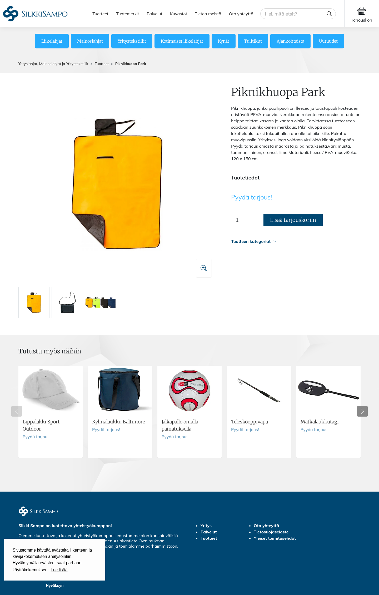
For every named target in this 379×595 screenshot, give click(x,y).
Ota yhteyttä (241, 13)
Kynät (223, 41)
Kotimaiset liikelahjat (182, 41)
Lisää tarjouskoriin (293, 220)
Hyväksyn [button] (54, 585)
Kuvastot (178, 13)
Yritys (206, 525)
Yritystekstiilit (132, 41)
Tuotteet (100, 13)
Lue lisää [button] (59, 570)
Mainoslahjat (90, 41)
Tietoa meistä (208, 13)
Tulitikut (253, 41)
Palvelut (154, 13)
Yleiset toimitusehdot (275, 538)
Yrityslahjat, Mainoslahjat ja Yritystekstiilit (53, 63)
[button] (296, 241)
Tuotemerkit (127, 13)
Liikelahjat (51, 41)
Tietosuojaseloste (271, 531)
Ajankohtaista (290, 41)
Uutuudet (328, 41)
